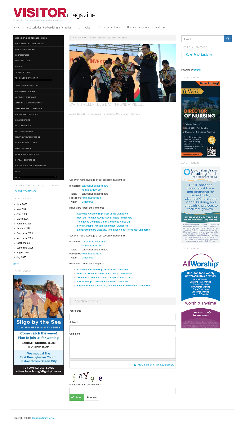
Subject (73, 322)
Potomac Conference (25, 160)
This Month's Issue (138, 27)
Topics (89, 28)
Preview (92, 397)
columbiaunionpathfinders (95, 185)
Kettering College (24, 131)
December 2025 (24, 233)
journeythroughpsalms (26, 86)
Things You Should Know (33, 79)
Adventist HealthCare (25, 97)
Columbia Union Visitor (43, 418)
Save (76, 397)
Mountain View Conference (27, 137)
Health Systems (22, 120)
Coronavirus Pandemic (25, 49)
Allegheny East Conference (28, 103)
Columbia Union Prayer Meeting (29, 44)
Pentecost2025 (22, 55)
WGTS (17, 171)
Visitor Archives (111, 27)
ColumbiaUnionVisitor (199, 54)
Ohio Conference (23, 149)
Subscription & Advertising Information (51, 28)
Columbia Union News (25, 91)
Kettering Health (23, 126)
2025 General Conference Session (31, 38)
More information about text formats (154, 364)
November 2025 (24, 238)
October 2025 (23, 243)
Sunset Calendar (23, 61)
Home (83, 38)
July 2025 (21, 257)
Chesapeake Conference (26, 114)
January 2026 (23, 228)
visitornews (87, 202)
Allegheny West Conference (28, 109)
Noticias (160, 27)
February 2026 (23, 223)
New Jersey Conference (26, 143)
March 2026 (22, 219)
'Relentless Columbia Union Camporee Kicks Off (103, 221)
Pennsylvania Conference (27, 154)
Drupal (197, 70)
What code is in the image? (85, 384)
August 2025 (22, 252)
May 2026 (21, 209)
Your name (75, 311)
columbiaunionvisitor (92, 189)
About (16, 27)
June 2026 (21, 204)
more (16, 263)
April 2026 (21, 214)
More (36, 177)
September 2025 (24, 247)
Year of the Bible (23, 72)
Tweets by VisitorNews (25, 191)
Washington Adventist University (30, 166)
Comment (75, 333)
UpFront (19, 66)
